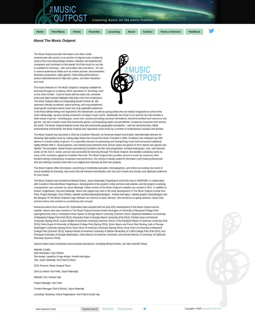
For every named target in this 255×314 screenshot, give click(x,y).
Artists (77, 31)
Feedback (194, 31)
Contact (147, 31)
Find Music (58, 31)
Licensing (114, 31)
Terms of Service (170, 31)
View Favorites (125, 308)
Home (40, 31)
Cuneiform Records (211, 308)
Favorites (94, 31)
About (131, 31)
